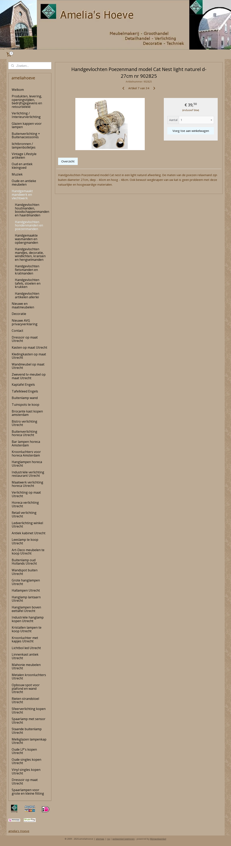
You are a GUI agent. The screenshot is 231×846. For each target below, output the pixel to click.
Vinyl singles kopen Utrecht (26, 771)
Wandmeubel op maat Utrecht (28, 366)
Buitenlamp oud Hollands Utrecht (24, 562)
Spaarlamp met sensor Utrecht (28, 721)
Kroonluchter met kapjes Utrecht (25, 640)
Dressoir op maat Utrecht (25, 339)
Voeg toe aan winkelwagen (191, 131)
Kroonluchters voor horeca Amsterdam (26, 454)
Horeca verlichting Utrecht (25, 504)
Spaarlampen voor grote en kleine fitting (28, 792)
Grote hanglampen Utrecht (26, 582)
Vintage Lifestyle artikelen (24, 156)
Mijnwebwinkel (158, 838)
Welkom (18, 89)
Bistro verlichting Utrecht (24, 423)
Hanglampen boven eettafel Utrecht (26, 609)
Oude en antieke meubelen (24, 183)
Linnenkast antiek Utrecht (25, 656)
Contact (17, 330)
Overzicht (68, 161)
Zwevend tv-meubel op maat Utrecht (29, 376)
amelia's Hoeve (18, 831)
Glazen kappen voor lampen (27, 125)
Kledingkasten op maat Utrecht (29, 356)
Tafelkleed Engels (25, 391)
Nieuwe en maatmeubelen (23, 305)
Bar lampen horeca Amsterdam (26, 443)
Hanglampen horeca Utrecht (27, 464)
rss (108, 838)
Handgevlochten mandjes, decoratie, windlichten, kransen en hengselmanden (30, 254)
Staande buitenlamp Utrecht (27, 731)
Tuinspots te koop (25, 404)
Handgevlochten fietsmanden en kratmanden (27, 269)
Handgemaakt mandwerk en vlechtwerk (22, 194)
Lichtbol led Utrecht (26, 648)
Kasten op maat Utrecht (29, 347)
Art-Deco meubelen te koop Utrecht (28, 552)
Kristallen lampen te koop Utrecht (26, 629)
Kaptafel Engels (23, 384)
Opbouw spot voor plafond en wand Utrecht (26, 688)
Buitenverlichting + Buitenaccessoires (26, 135)
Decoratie (19, 314)
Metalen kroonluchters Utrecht (29, 677)
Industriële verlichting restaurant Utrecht (28, 474)
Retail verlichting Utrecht (24, 514)
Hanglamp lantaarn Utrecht (26, 599)
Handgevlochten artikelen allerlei (27, 295)
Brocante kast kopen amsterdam (27, 413)
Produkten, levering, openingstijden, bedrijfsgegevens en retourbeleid (27, 101)
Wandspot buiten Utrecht (24, 572)
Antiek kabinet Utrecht (28, 533)
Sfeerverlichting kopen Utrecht (29, 711)
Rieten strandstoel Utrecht (25, 700)
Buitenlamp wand (25, 398)
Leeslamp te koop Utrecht (25, 541)
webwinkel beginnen (123, 838)
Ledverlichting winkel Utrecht (27, 525)
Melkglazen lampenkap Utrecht (29, 741)
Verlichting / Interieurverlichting (26, 115)
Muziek (17, 174)
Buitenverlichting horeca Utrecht (24, 433)
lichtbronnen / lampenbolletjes (23, 146)
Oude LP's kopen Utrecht (24, 751)
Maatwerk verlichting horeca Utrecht (27, 484)
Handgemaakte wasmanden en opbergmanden (26, 239)
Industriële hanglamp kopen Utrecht (28, 619)
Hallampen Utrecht (26, 590)
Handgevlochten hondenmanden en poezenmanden (29, 225)
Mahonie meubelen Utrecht (26, 666)
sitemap (100, 838)
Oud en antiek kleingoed (22, 166)
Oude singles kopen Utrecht (26, 761)
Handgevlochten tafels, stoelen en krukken (27, 283)
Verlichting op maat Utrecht (26, 494)
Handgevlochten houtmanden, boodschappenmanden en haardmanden (32, 209)
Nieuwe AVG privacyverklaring (24, 322)
